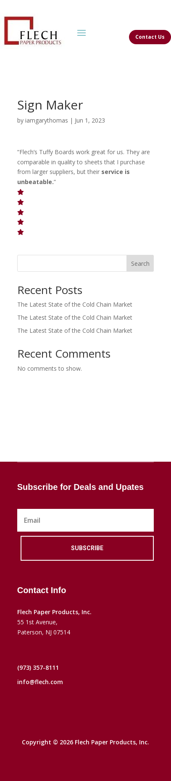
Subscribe (87, 548)
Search (140, 263)
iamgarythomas (46, 120)
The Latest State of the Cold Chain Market (74, 304)
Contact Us (150, 36)
